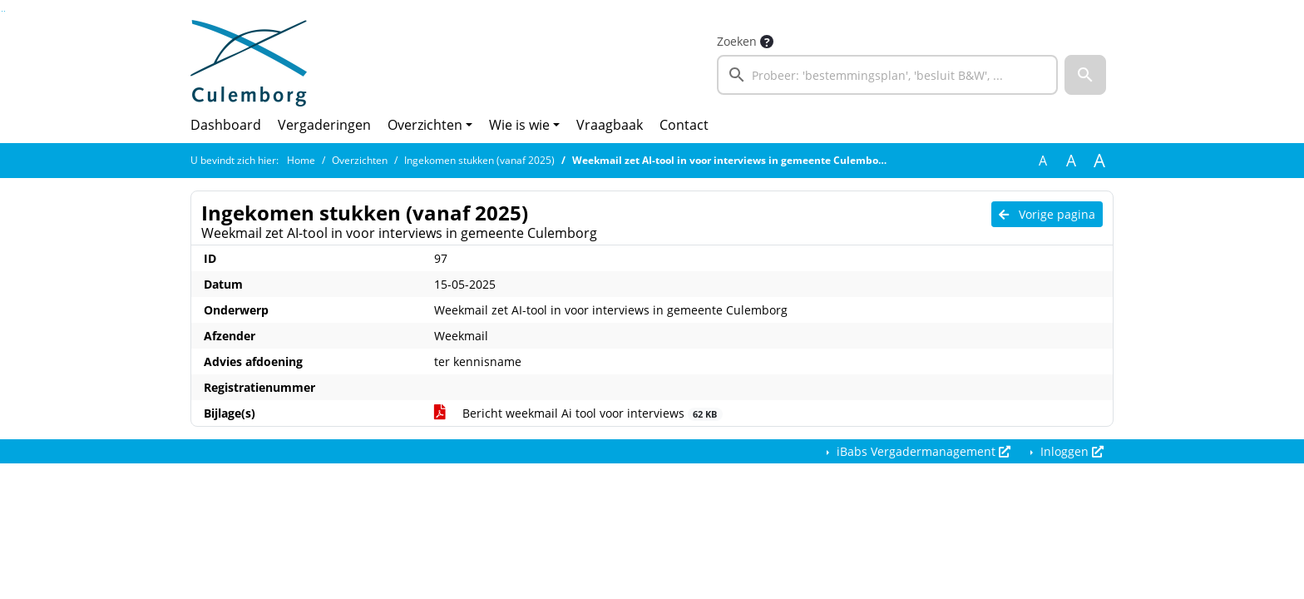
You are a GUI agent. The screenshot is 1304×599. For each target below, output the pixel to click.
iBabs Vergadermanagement (921, 451)
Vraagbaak (609, 125)
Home (301, 160)
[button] (1085, 75)
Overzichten (425, 125)
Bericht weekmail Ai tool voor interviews (578, 413)
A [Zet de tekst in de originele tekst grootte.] (1043, 160)
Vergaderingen (324, 125)
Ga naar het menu (4, 11)
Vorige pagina (1047, 214)
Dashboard (225, 125)
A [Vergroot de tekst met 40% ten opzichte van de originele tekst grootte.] (1099, 161)
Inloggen (1070, 451)
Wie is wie (519, 125)
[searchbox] (887, 75)
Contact (684, 125)
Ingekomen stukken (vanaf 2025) (479, 160)
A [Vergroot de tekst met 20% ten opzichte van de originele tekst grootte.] (1071, 161)
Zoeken (737, 41)
